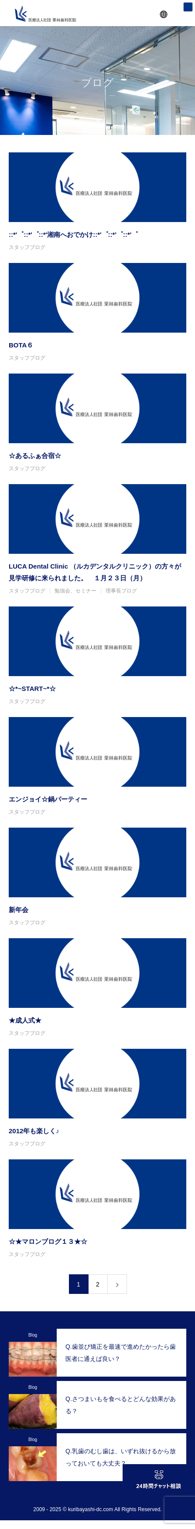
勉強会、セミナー (75, 590)
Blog (32, 1335)
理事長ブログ (121, 590)
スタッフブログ (27, 247)
